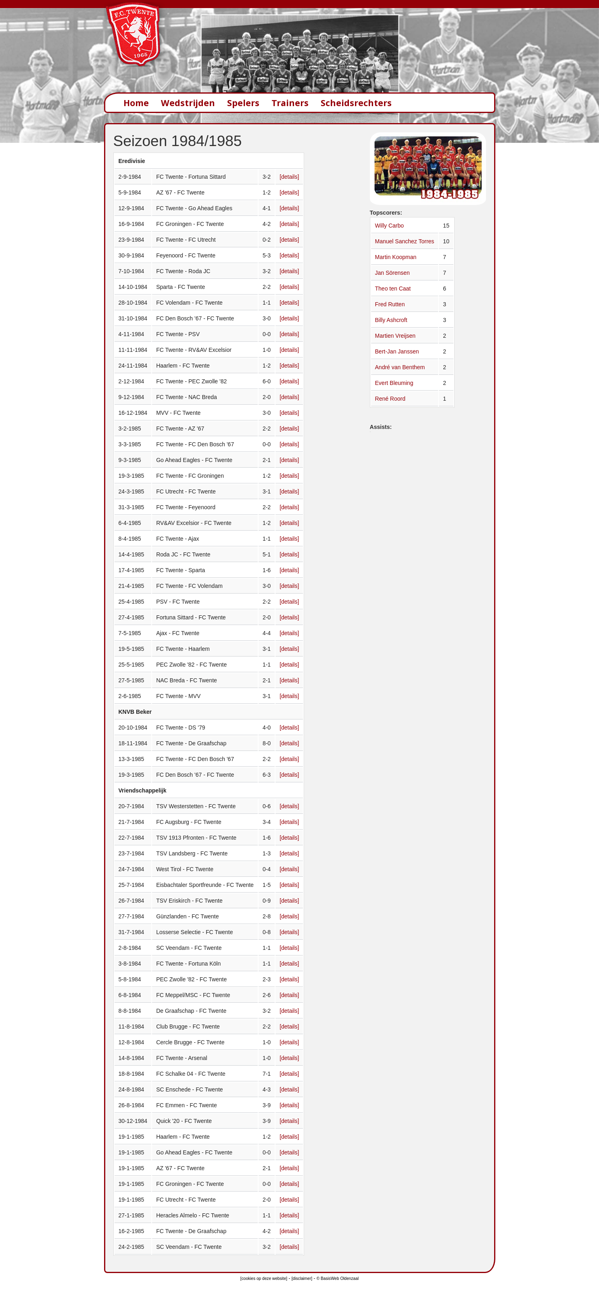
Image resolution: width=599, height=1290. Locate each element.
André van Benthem (400, 367)
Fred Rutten (390, 304)
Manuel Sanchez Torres (404, 241)
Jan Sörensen (392, 273)
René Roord (390, 398)
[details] (289, 177)
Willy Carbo (389, 225)
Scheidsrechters (356, 103)
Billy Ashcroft (391, 320)
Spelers (243, 103)
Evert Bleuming (394, 383)
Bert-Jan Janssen (397, 351)
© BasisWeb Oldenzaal (338, 1278)
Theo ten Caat (393, 288)
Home (136, 103)
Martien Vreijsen (395, 335)
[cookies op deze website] (263, 1278)
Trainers (290, 103)
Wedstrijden (188, 103)
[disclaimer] (302, 1278)
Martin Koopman (396, 257)
